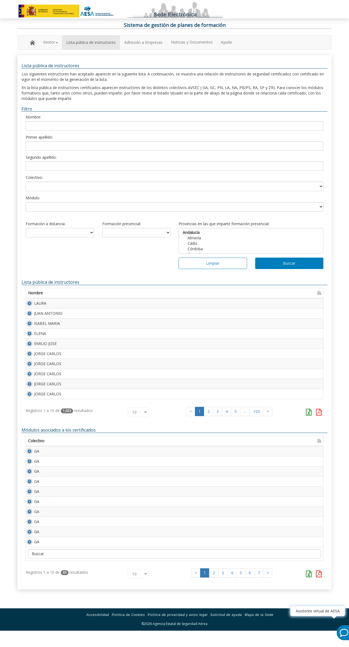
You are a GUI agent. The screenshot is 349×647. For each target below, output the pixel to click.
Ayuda (226, 42)
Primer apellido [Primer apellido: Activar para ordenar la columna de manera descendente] (90, 292)
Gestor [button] (50, 42)
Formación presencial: (121, 223)
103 (256, 422)
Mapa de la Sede (259, 631)
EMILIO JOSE (39, 347)
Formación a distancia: (45, 223)
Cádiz (251, 243)
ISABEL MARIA (41, 325)
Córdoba (251, 249)
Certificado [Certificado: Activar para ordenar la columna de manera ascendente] (261, 292)
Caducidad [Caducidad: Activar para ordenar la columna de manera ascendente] (290, 292)
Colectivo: (34, 177)
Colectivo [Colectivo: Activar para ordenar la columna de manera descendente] (36, 451)
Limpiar (212, 263)
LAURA (34, 303)
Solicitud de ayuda (226, 631)
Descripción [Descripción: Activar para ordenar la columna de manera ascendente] (89, 451)
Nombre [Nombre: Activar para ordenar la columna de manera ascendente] (35, 292)
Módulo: (33, 197)
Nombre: (33, 117)
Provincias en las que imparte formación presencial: (224, 223)
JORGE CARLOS (41, 359)
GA (30, 462)
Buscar (289, 263)
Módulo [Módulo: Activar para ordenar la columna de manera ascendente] (62, 451)
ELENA (34, 336)
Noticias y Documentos (192, 42)
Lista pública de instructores (91, 42)
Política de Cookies (128, 631)
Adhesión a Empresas (143, 42)
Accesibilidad (97, 631)
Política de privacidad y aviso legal (177, 631)
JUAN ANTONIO (42, 314)
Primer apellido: (39, 137)
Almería (251, 238)
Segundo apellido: (41, 157)
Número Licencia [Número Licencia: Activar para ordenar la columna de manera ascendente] (224, 292)
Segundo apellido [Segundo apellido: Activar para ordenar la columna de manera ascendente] (166, 292)
